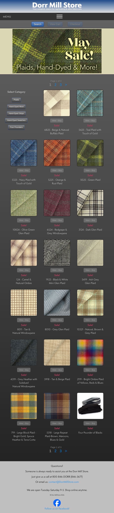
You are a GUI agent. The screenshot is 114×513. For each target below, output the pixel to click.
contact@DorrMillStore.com (64, 481)
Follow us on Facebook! (57, 508)
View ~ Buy (56, 120)
